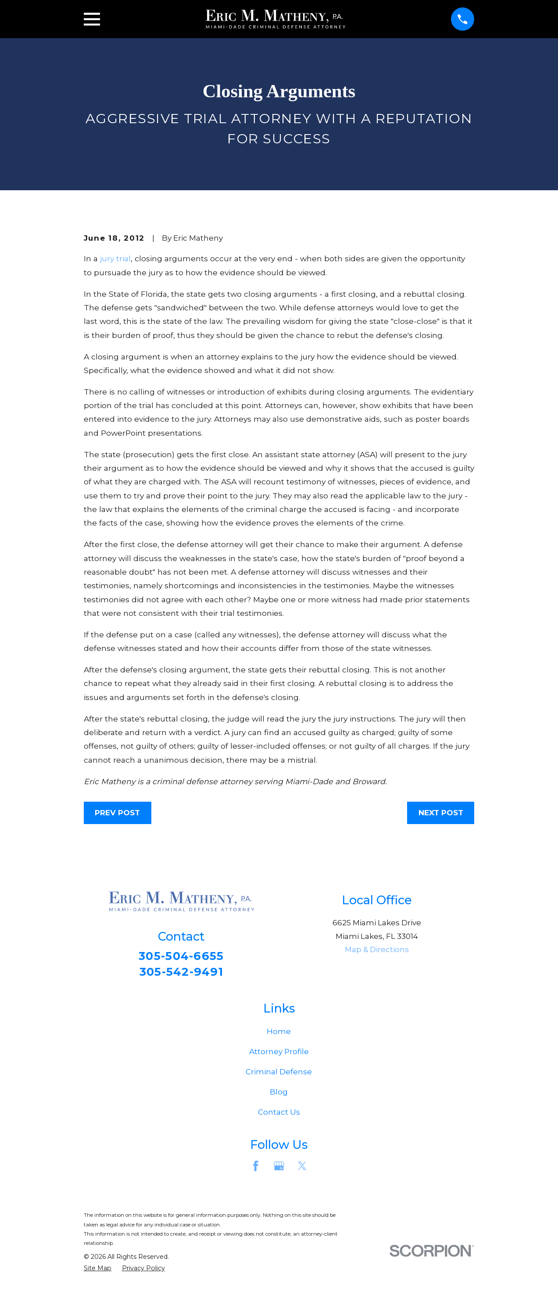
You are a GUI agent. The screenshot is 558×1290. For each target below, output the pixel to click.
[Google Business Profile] (279, 1168)
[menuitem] (97, 1270)
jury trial (115, 258)
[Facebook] (255, 1168)
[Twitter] (302, 1168)
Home (279, 1034)
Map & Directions (377, 949)
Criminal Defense (279, 1074)
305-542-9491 (181, 972)
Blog (279, 1094)
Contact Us (279, 1114)
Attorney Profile (279, 1054)
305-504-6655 (181, 956)
